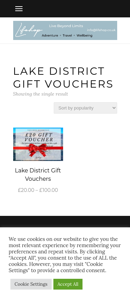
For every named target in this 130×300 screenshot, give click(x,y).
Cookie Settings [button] (31, 284)
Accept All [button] (68, 284)
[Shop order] (85, 108)
